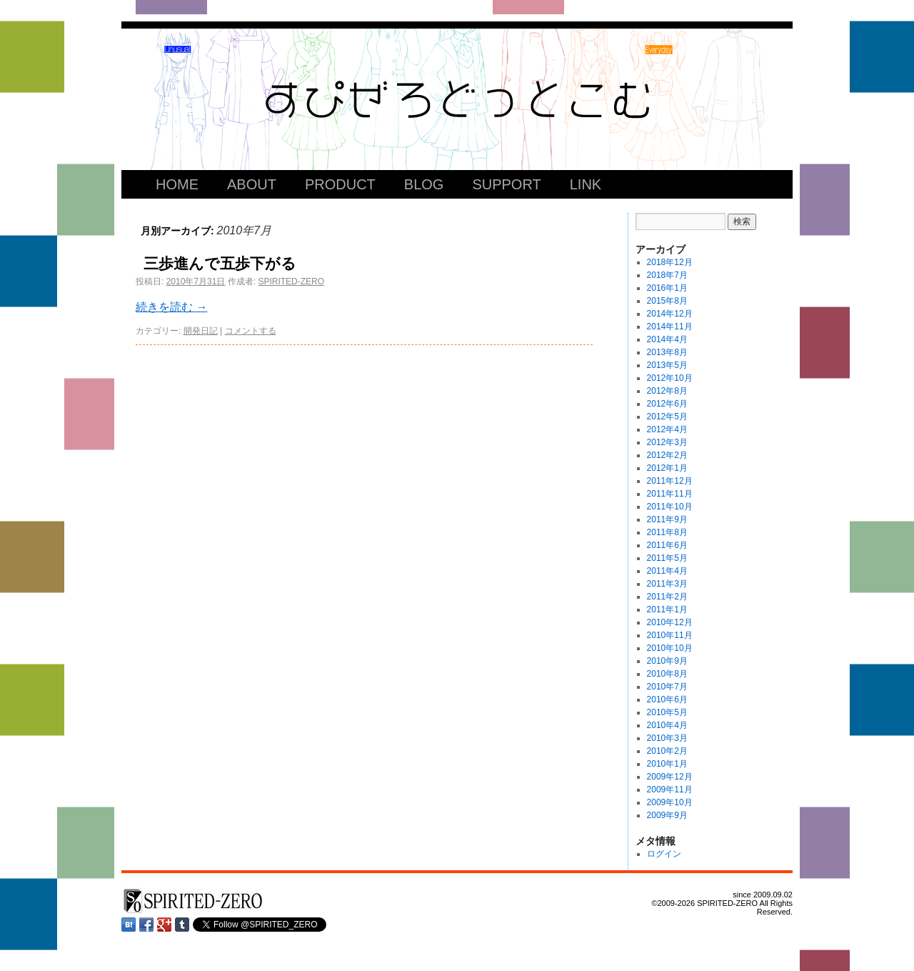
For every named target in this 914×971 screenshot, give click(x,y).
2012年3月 (667, 442)
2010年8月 (667, 674)
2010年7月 (667, 687)
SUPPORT (506, 184)
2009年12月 (670, 777)
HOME (177, 184)
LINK (585, 184)
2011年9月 (667, 519)
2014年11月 (670, 327)
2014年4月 (667, 339)
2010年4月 (667, 725)
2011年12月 (670, 481)
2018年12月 (670, 262)
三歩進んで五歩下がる (220, 263)
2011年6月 (667, 545)
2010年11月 (670, 635)
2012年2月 (667, 455)
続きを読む (171, 307)
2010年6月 (667, 699)
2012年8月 (667, 391)
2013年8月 (667, 352)
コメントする (250, 331)
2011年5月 (667, 558)
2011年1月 (667, 609)
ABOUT (251, 184)
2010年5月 (667, 712)
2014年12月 (670, 314)
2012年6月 (667, 404)
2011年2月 (667, 597)
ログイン (664, 854)
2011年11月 (670, 494)
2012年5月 (667, 417)
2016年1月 (667, 288)
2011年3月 (667, 584)
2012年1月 (667, 468)
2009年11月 (670, 790)
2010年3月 (667, 738)
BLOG (424, 184)
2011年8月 (667, 532)
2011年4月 (667, 571)
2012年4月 (667, 429)
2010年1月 (667, 764)
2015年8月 (667, 301)
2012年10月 (670, 378)
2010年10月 (670, 648)
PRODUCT (340, 184)
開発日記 (201, 331)
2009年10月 (670, 802)
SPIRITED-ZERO (291, 282)
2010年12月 (670, 622)
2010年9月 (667, 661)
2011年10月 (670, 507)
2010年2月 (667, 751)
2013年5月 (667, 365)
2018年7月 (667, 275)
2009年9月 (667, 815)
